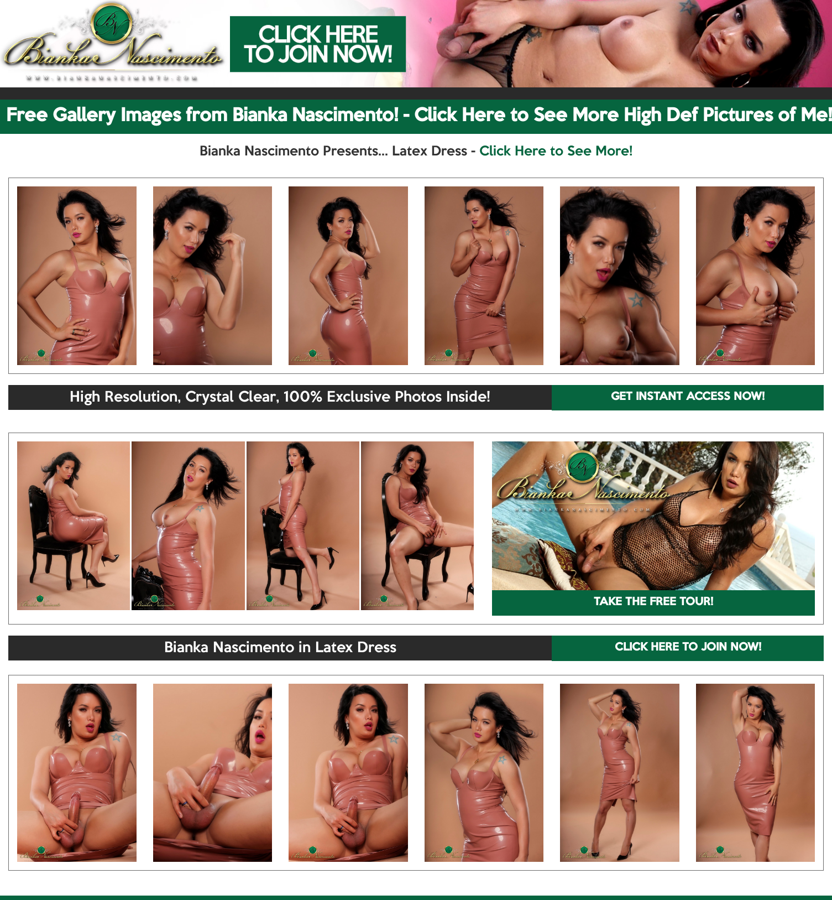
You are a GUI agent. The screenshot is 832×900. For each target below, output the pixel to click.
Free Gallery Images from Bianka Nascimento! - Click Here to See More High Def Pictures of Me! (419, 116)
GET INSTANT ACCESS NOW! (688, 397)
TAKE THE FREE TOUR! (653, 602)
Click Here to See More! (555, 151)
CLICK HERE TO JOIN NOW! (688, 648)
